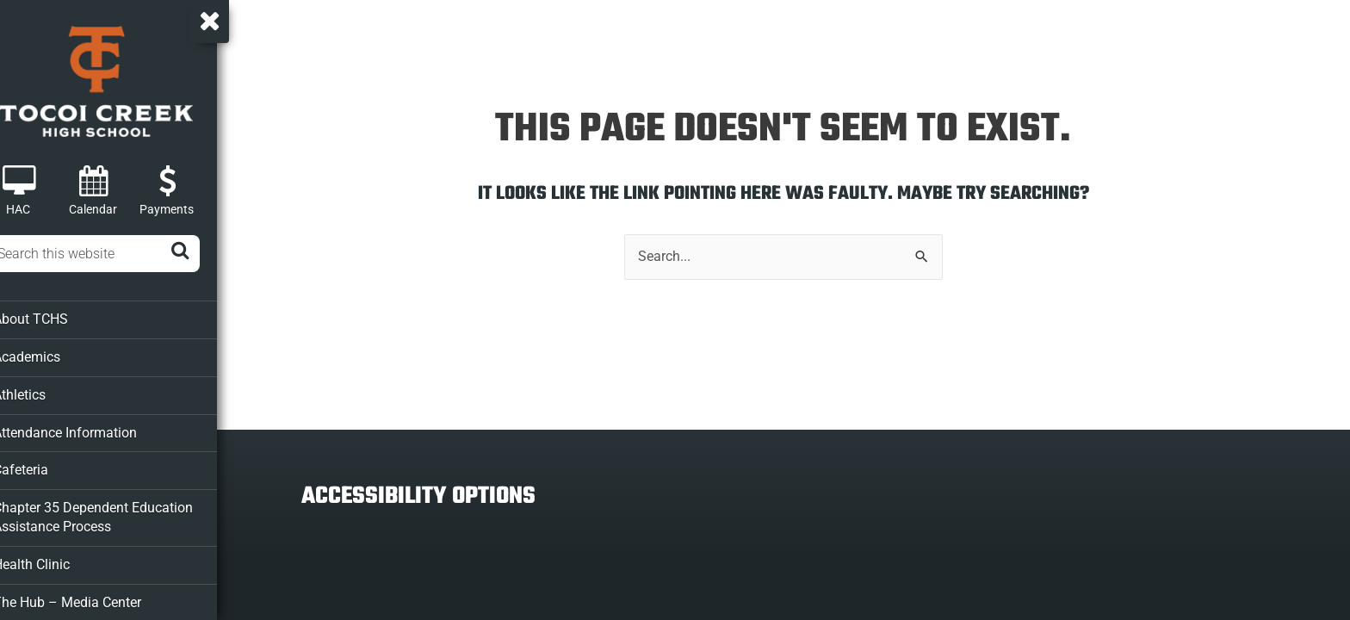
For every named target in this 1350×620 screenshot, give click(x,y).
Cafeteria (43, 466)
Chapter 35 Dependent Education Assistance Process (111, 512)
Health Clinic (54, 558)
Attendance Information (85, 429)
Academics (49, 355)
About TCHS (53, 318)
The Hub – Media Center (87, 595)
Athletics (43, 392)
